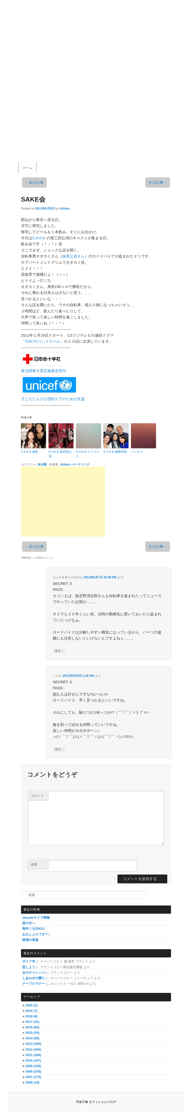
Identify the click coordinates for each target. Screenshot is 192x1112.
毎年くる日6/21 (33, 928)
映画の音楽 (30, 940)
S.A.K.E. (39, 238)
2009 (33, 1066)
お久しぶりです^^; (36, 934)
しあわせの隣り (33, 978)
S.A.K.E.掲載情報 (115, 451)
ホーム (27, 168)
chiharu (64, 208)
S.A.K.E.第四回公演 (60, 454)
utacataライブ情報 (36, 917)
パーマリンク (81, 464)
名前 (34, 864)
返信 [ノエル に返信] (59, 749)
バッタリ (137, 451)
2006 (33, 1082)
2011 (33, 1055)
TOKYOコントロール (42, 341)
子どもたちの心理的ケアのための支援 (53, 399)
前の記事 (34, 182)
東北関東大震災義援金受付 (43, 371)
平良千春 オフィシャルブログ (96, 1102)
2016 (33, 1027)
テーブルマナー (33, 983)
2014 (33, 1038)
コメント (37, 795)
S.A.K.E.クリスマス (87, 454)
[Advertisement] (63, 502)
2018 (32, 1016)
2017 (33, 1022)
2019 (32, 1011)
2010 (33, 1060)
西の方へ (28, 923)
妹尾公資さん (73, 256)
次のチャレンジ (33, 972)
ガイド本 (28, 961)
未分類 (42, 464)
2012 (33, 1049)
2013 (33, 1044)
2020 (32, 1005)
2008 (33, 1071)
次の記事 (157, 182)
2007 (33, 1077)
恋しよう (28, 967)
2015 (33, 1033)
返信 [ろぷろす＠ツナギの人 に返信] (59, 651)
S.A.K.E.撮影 (29, 451)
